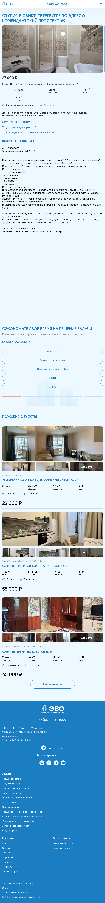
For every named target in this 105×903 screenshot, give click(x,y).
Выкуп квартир (10, 830)
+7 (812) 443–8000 (56, 4)
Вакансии (7, 862)
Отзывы (6, 848)
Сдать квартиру (10, 807)
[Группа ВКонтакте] (41, 762)
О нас (5, 843)
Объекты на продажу (63, 843)
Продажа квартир (11, 778)
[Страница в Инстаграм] (48, 762)
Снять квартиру (10, 802)
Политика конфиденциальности (18, 883)
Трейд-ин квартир (11, 793)
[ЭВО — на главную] (7, 4)
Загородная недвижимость (16, 826)
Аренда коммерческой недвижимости (22, 816)
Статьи (6, 852)
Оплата (6, 888)
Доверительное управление (17, 797)
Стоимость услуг (11, 871)
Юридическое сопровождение (18, 821)
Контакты (7, 866)
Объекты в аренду (62, 848)
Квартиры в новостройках (15, 788)
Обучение (7, 857)
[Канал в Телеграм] (56, 762)
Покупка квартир (11, 783)
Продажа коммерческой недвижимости (22, 811)
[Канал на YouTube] (63, 762)
